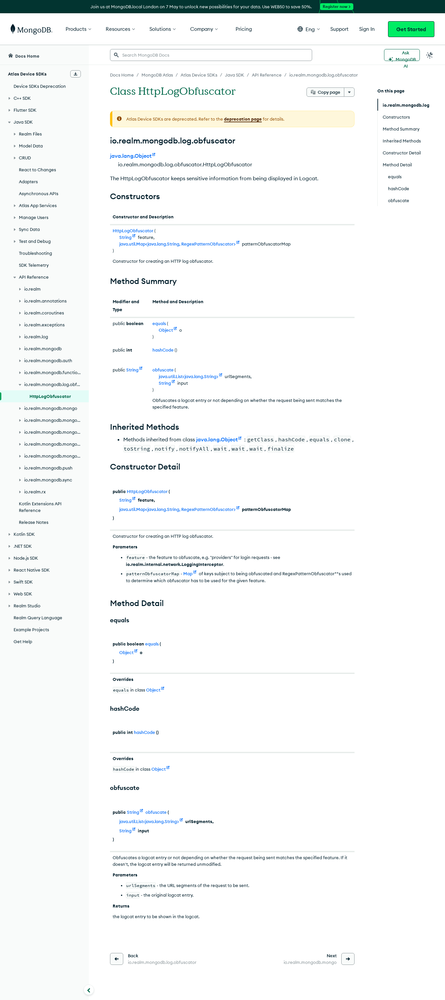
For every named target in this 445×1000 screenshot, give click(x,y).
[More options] (349, 92)
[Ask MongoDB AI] (402, 55)
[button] (309, 29)
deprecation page (243, 119)
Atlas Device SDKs (199, 75)
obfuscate (163, 369)
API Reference (267, 75)
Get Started (411, 29)
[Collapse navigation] (88, 989)
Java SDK (234, 75)
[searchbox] (211, 55)
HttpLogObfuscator (133, 230)
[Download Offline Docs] (75, 74)
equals (159, 323)
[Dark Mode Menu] (429, 55)
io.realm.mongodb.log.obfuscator (323, 75)
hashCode (163, 350)
